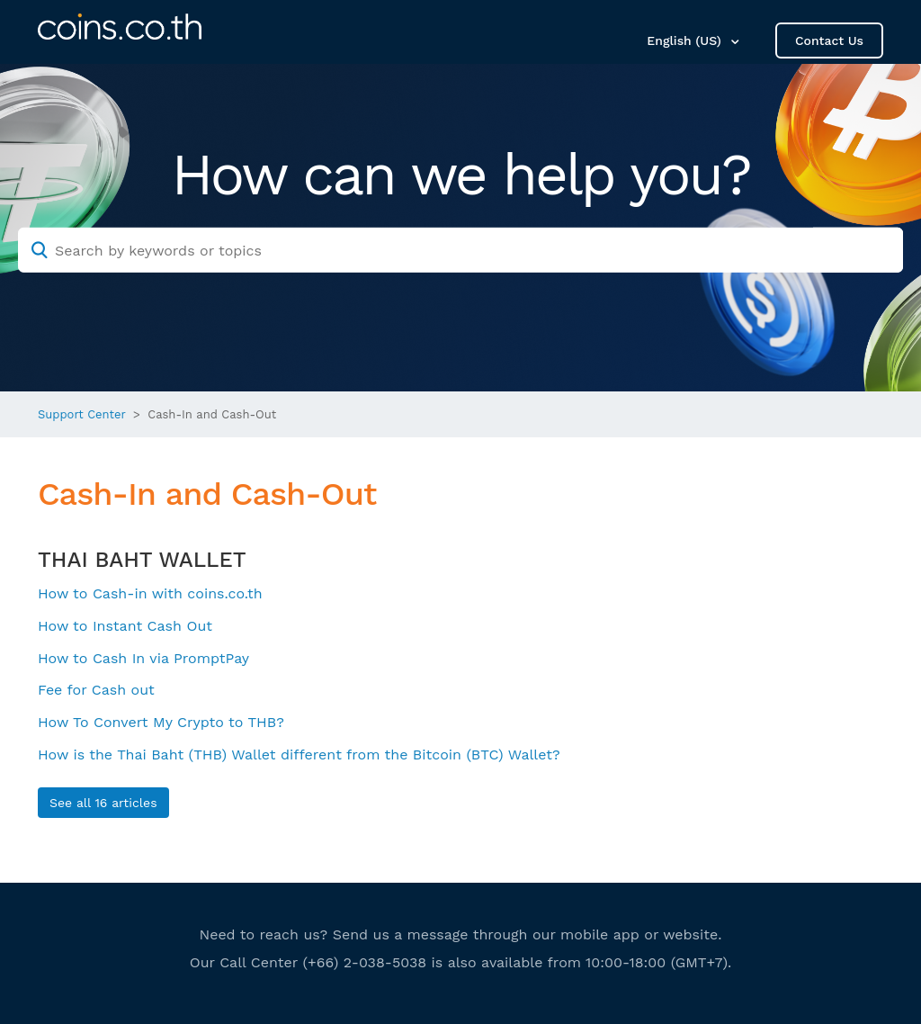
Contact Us (829, 40)
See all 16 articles (103, 802)
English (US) (686, 40)
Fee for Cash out (96, 689)
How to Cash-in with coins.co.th (150, 593)
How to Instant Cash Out (125, 625)
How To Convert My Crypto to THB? (161, 722)
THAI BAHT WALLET (142, 559)
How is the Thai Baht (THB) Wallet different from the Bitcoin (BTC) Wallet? (299, 754)
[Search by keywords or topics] (460, 250)
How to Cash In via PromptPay (143, 658)
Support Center (82, 414)
